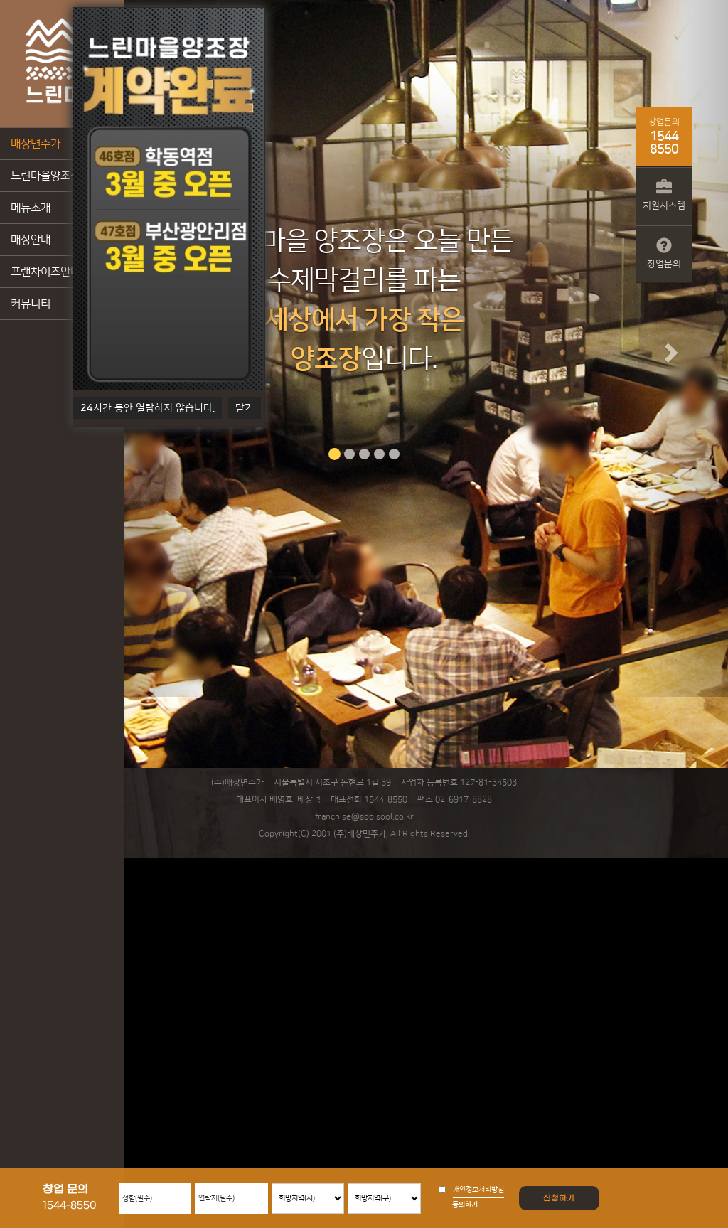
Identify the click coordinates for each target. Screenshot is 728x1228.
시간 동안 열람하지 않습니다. (147, 408)
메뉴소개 (30, 207)
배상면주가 (35, 143)
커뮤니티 (30, 303)
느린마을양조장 (45, 175)
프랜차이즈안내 (45, 271)
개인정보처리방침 (478, 1189)
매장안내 (30, 239)
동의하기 (465, 1204)
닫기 (244, 408)
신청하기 (558, 1198)
